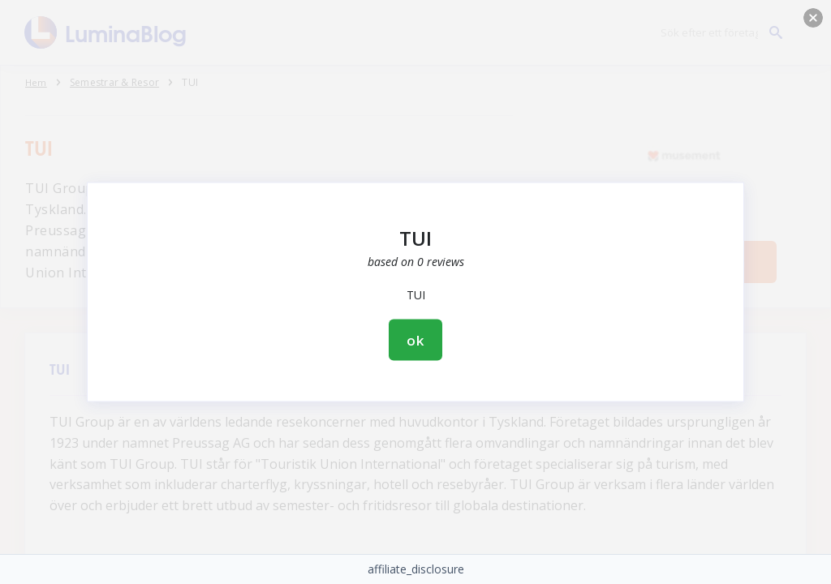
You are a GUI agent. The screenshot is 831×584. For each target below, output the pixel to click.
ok (415, 340)
